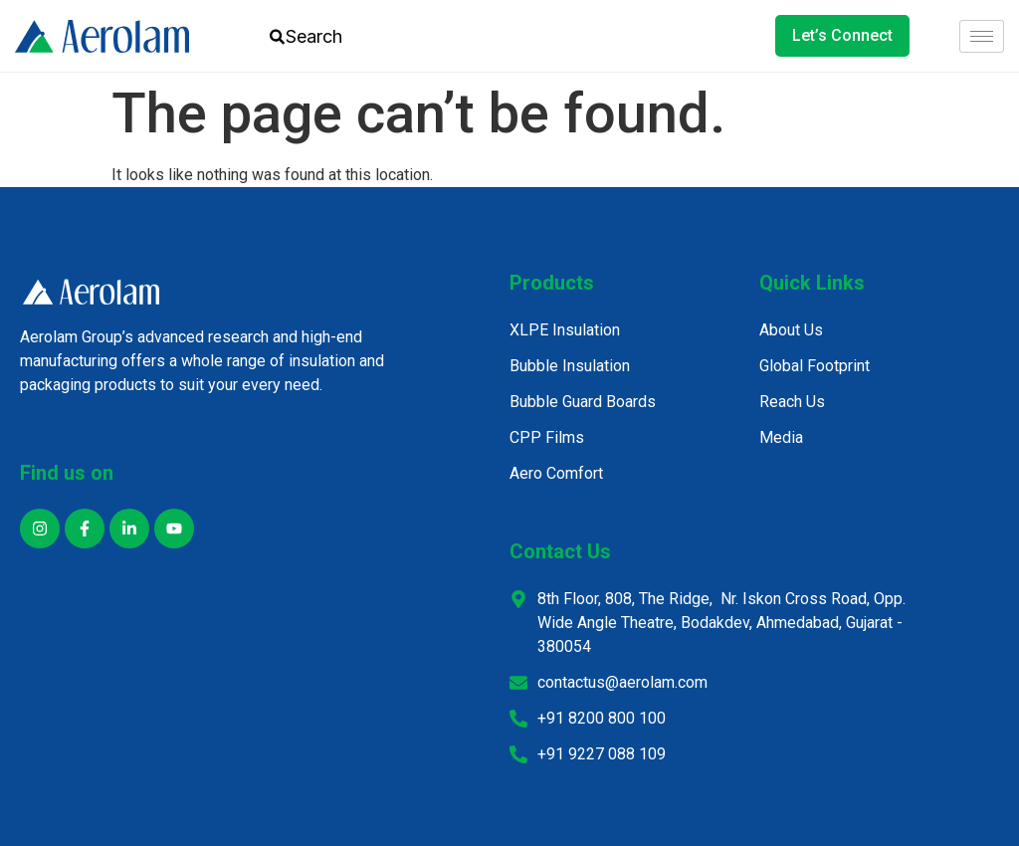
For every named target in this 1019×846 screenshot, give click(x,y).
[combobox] (326, 36)
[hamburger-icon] (981, 36)
